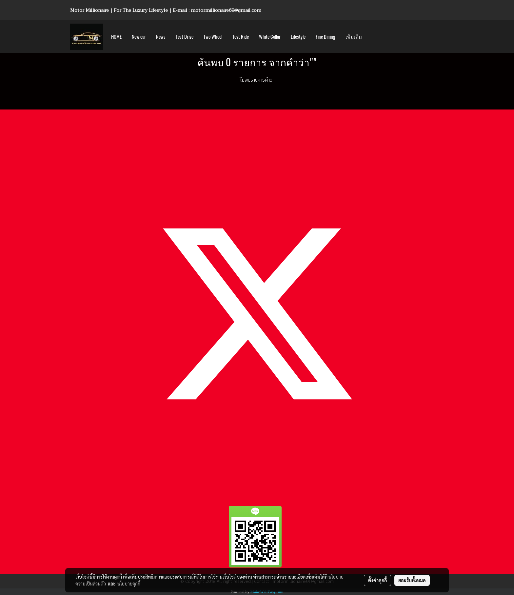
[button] (372, 36)
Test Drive (184, 36)
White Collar (270, 36)
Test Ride (240, 36)
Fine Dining (325, 36)
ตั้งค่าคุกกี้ (377, 580)
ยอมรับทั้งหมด (412, 580)
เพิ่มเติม (354, 36)
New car (139, 36)
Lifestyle (298, 36)
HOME (116, 36)
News (161, 36)
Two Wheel (213, 36)
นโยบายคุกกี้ (128, 583)
